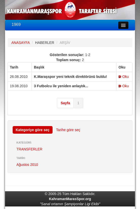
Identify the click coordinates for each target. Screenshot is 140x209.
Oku (124, 77)
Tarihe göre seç (68, 130)
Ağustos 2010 (27, 165)
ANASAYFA (20, 43)
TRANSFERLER (29, 149)
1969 (16, 24)
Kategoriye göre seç (33, 130)
